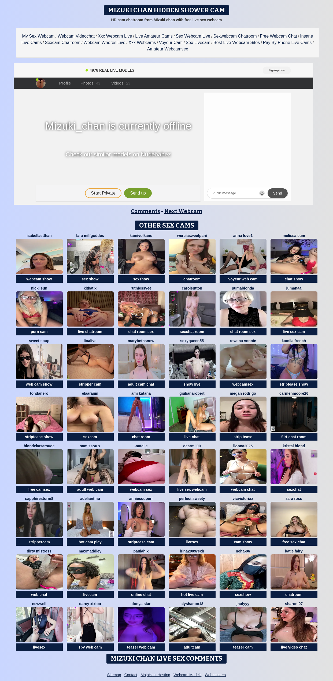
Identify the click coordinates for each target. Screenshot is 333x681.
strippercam (39, 542)
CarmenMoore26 (293, 393)
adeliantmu (90, 498)
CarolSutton (192, 288)
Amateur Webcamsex (167, 49)
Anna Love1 (243, 235)
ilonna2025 (243, 446)
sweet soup (39, 341)
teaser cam (243, 647)
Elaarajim (90, 393)
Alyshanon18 (192, 604)
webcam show (39, 279)
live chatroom (90, 331)
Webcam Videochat (76, 36)
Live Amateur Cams (154, 36)
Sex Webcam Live (193, 36)
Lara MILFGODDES (90, 235)
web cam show (39, 384)
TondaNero (39, 393)
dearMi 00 (192, 446)
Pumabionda (243, 288)
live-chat (192, 437)
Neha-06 (243, 551)
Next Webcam (183, 211)
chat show (294, 279)
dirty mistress (39, 551)
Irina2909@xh (192, 551)
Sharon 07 (294, 604)
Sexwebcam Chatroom (235, 36)
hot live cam (192, 594)
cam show (243, 542)
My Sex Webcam (38, 36)
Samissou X (90, 446)
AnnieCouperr (141, 498)
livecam (90, 594)
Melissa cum (294, 235)
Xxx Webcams (142, 42)
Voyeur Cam (171, 42)
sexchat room (192, 331)
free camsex (39, 489)
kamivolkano (141, 235)
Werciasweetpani (192, 235)
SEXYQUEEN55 (192, 341)
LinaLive (90, 341)
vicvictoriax (242, 498)
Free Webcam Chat (278, 36)
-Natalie (140, 446)
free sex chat (293, 542)
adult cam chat (141, 384)
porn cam (39, 331)
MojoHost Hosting (155, 675)
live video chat (294, 647)
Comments (145, 211)
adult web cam (90, 489)
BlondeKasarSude (39, 446)
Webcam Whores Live (104, 42)
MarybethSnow (141, 341)
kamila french (294, 341)
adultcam (192, 647)
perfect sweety (192, 498)
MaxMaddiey (90, 551)
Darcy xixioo (90, 604)
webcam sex (141, 489)
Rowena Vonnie (243, 341)
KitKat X (90, 288)
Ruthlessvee (141, 288)
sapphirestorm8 (39, 498)
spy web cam (90, 647)
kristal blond (294, 446)
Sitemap (114, 675)
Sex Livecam (198, 42)
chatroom (192, 279)
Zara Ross (294, 498)
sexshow (141, 279)
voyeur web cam (243, 279)
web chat (39, 594)
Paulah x (141, 551)
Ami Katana (141, 393)
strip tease (243, 437)
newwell (39, 604)
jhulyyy (242, 604)
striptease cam (141, 542)
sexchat (294, 489)
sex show (90, 279)
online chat (141, 594)
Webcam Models (187, 675)
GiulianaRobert (191, 393)
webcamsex (243, 384)
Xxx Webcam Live (115, 36)
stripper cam (90, 384)
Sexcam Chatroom (62, 42)
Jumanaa (294, 288)
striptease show (294, 384)
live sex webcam (192, 489)
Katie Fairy (293, 551)
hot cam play (90, 542)
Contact (130, 675)
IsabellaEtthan (39, 235)
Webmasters (215, 675)
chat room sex (141, 331)
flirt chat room (293, 437)
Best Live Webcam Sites (236, 42)
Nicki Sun (39, 288)
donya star (141, 604)
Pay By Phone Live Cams (287, 42)
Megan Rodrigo (243, 393)
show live (191, 384)
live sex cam (294, 331)
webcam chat (243, 489)
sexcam (90, 437)
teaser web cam (141, 647)
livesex (192, 542)
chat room (141, 437)
